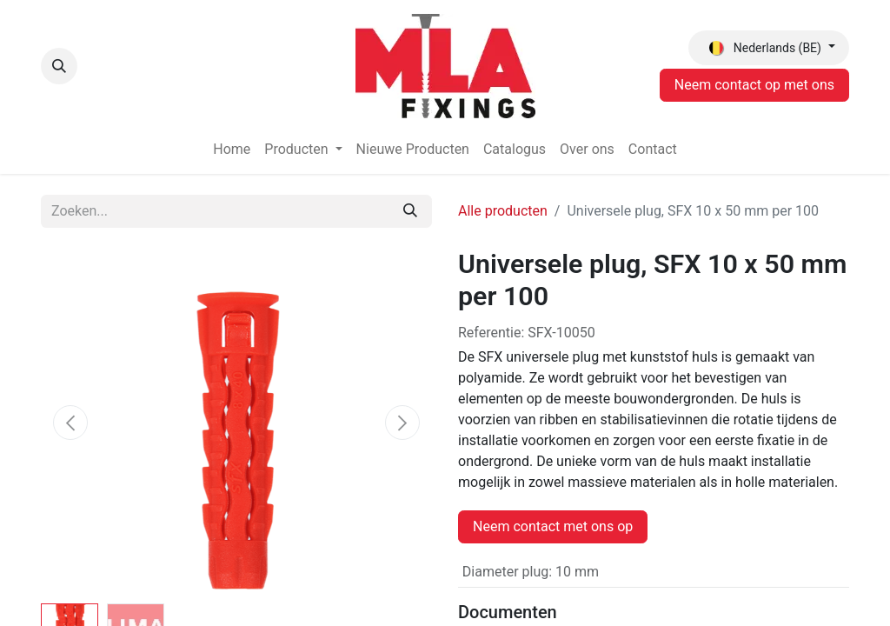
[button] (59, 66)
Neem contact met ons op (553, 526)
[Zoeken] (410, 211)
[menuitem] (231, 149)
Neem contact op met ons (754, 85)
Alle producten (503, 211)
